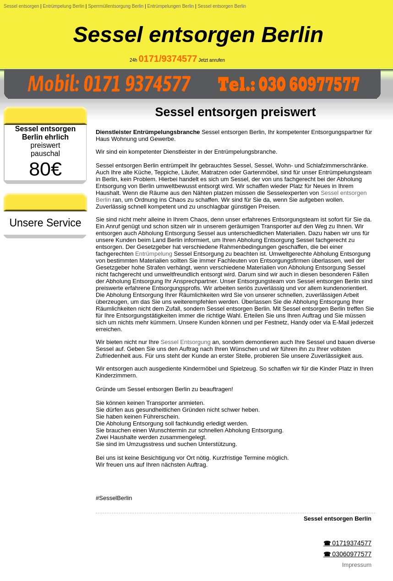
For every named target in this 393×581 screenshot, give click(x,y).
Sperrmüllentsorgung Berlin (115, 6)
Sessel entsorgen (21, 6)
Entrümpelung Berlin (63, 6)
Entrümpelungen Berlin (170, 6)
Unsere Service (45, 223)
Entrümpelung (153, 253)
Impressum (356, 564)
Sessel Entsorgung (186, 342)
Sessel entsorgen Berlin (221, 6)
